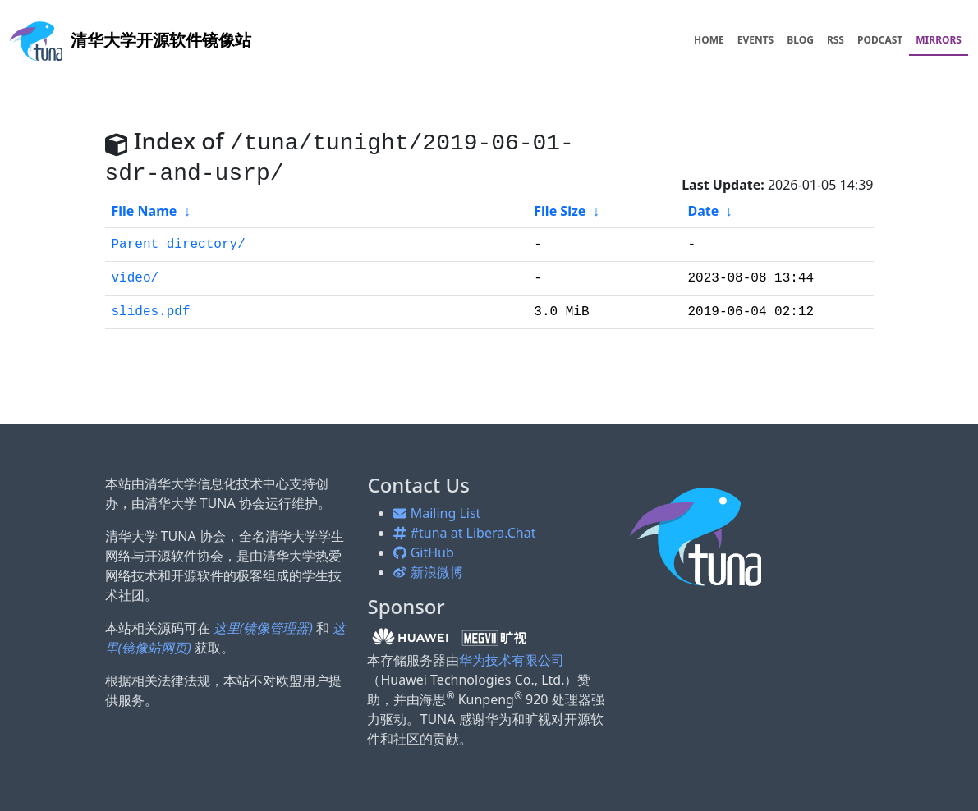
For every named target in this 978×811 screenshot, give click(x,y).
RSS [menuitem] (835, 40)
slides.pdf (151, 312)
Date (703, 211)
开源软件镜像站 (130, 40)
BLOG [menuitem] (800, 40)
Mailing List (436, 513)
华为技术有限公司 (511, 660)
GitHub (423, 552)
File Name (144, 211)
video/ (135, 278)
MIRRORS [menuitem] (939, 40)
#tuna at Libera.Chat (464, 533)
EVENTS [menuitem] (755, 40)
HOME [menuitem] (709, 40)
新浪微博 (427, 572)
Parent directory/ (179, 244)
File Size (559, 211)
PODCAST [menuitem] (879, 40)
